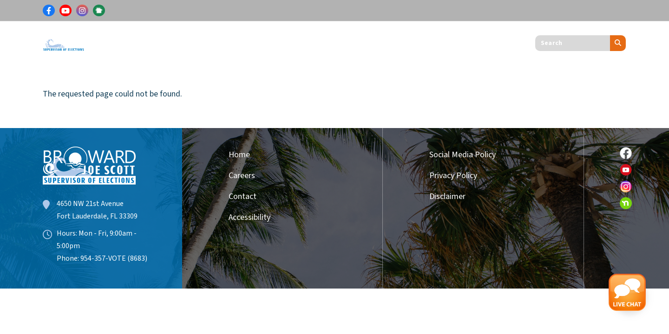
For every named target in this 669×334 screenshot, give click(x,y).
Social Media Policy (462, 155)
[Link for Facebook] (49, 11)
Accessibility (249, 217)
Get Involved (336, 41)
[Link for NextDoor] (99, 11)
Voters (118, 41)
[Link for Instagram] (82, 11)
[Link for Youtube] (65, 11)
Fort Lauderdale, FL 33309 (97, 216)
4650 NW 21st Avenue (90, 204)
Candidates (272, 41)
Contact (242, 196)
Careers (242, 175)
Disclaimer (447, 196)
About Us (395, 41)
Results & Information (190, 41)
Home (239, 155)
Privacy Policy (453, 175)
